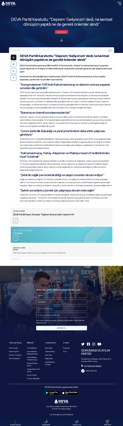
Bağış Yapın (49, 358)
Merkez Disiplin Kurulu (32, 364)
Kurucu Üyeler (32, 375)
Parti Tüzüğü (13, 348)
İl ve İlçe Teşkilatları (33, 378)
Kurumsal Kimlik (14, 358)
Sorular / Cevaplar (15, 355)
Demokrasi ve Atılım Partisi (8, 3)
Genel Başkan (31, 348)
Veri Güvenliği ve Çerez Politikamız (61, 415)
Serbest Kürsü (50, 351)
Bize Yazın (48, 355)
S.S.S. (65, 351)
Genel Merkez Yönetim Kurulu (32, 358)
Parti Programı (14, 351)
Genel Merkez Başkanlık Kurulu (32, 352)
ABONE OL (61, 328)
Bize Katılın (48, 348)
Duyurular (66, 348)
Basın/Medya (61, 32)
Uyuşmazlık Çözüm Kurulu (33, 370)
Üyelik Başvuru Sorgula (50, 363)
